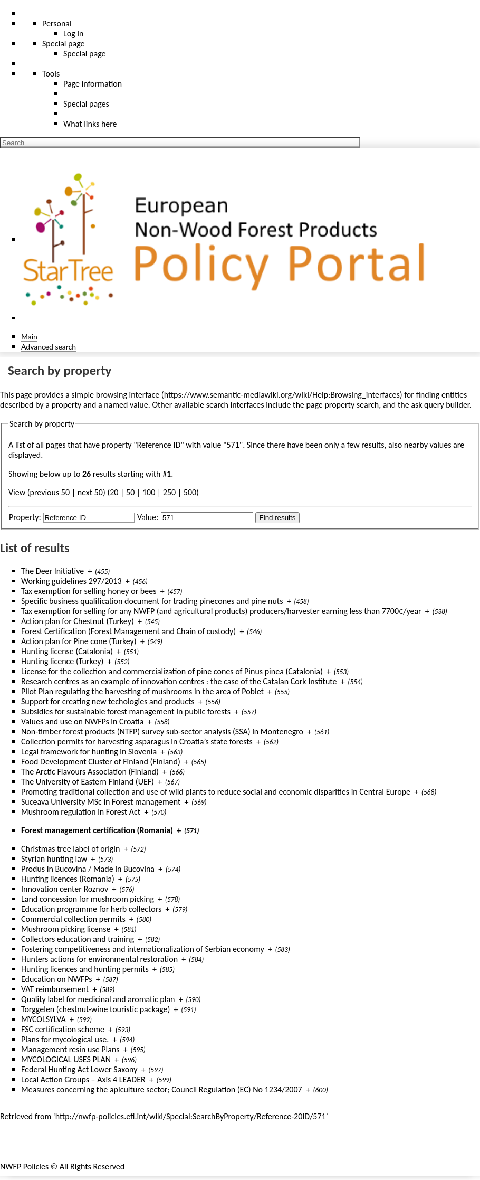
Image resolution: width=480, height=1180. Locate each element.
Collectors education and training (77, 939)
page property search (342, 405)
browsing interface (128, 395)
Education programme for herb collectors (91, 909)
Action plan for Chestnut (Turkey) (77, 621)
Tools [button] (51, 74)
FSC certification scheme (62, 1029)
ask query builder (440, 405)
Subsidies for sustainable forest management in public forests (126, 711)
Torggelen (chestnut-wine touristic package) (95, 1009)
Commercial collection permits (73, 919)
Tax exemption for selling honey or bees (88, 591)
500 (190, 492)
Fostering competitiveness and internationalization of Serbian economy (142, 949)
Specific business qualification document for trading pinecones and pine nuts (152, 601)
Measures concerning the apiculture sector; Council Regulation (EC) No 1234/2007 (161, 1089)
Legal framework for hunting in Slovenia (89, 752)
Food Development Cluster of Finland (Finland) (100, 762)
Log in (73, 34)
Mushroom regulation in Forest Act (80, 812)
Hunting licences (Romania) (67, 879)
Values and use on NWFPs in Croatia (82, 721)
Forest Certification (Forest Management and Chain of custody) (128, 631)
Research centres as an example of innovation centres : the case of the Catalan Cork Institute (179, 681)
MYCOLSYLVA (43, 1019)
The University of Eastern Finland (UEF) (87, 782)
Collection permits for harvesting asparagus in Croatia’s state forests (137, 742)
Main (29, 336)
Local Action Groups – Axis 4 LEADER (83, 1079)
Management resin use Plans (70, 1049)
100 (148, 492)
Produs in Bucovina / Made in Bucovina (88, 869)
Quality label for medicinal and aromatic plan (98, 999)
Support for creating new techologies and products (108, 701)
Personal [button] (57, 23)
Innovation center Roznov (64, 889)
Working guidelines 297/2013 (71, 581)
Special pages (86, 104)
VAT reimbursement (55, 989)
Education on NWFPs (56, 979)
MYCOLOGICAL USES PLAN (66, 1059)
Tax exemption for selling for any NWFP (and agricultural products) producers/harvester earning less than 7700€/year (221, 611)
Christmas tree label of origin (70, 849)
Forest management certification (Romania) (97, 830)
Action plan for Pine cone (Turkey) (79, 641)
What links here (90, 124)
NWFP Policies (24, 1167)
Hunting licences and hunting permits (85, 969)
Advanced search (48, 346)
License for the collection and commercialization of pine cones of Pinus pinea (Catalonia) (172, 671)
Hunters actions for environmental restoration (99, 959)
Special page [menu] (63, 44)
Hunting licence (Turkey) (62, 661)
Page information (92, 84)
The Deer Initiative (52, 571)
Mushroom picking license (65, 929)
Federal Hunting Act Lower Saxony (79, 1069)
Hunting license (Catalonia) (67, 651)
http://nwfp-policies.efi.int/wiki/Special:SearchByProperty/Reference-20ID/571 (190, 1116)
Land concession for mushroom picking (87, 899)
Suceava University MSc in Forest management (100, 802)
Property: (25, 517)
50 (130, 492)
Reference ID (159, 445)
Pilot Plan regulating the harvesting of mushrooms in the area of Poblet (142, 691)
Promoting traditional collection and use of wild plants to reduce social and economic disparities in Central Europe (215, 792)
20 (114, 492)
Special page (84, 54)
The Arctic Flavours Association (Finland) (90, 772)
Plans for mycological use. (65, 1039)
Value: (147, 517)
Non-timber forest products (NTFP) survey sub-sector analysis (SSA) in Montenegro (162, 731)
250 (169, 492)
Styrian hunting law (54, 859)
